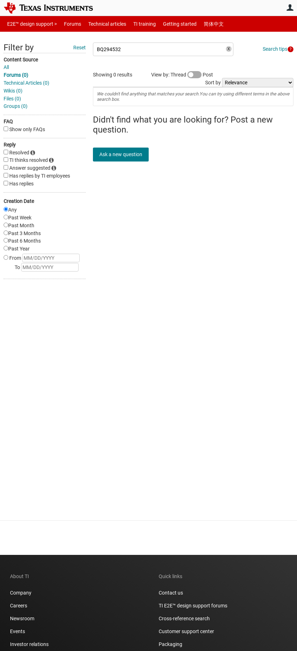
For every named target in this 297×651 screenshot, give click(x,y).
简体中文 (198, 23)
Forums (67, 23)
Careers (18, 605)
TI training (135, 23)
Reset (79, 47)
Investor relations (29, 644)
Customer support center (186, 631)
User (289, 7)
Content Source (21, 60)
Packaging (170, 644)
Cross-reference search (184, 618)
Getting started (167, 23)
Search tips (275, 49)
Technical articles (100, 23)
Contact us (171, 593)
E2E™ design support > (29, 23)
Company (20, 593)
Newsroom (22, 618)
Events (17, 631)
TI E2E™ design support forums (193, 605)
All (6, 67)
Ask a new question (125, 154)
